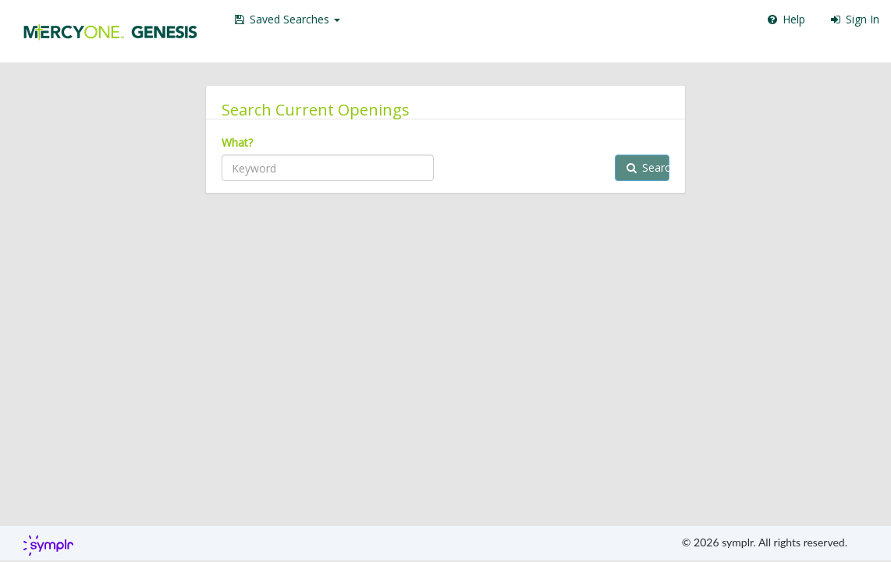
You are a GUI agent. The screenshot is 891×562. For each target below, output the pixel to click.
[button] (286, 19)
